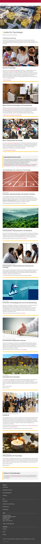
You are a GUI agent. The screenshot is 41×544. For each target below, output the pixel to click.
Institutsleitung (5, 487)
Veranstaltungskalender (7, 492)
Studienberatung (6, 506)
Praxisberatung (5, 509)
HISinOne (4, 534)
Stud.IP (4, 531)
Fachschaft (5, 495)
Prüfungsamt (5, 501)
